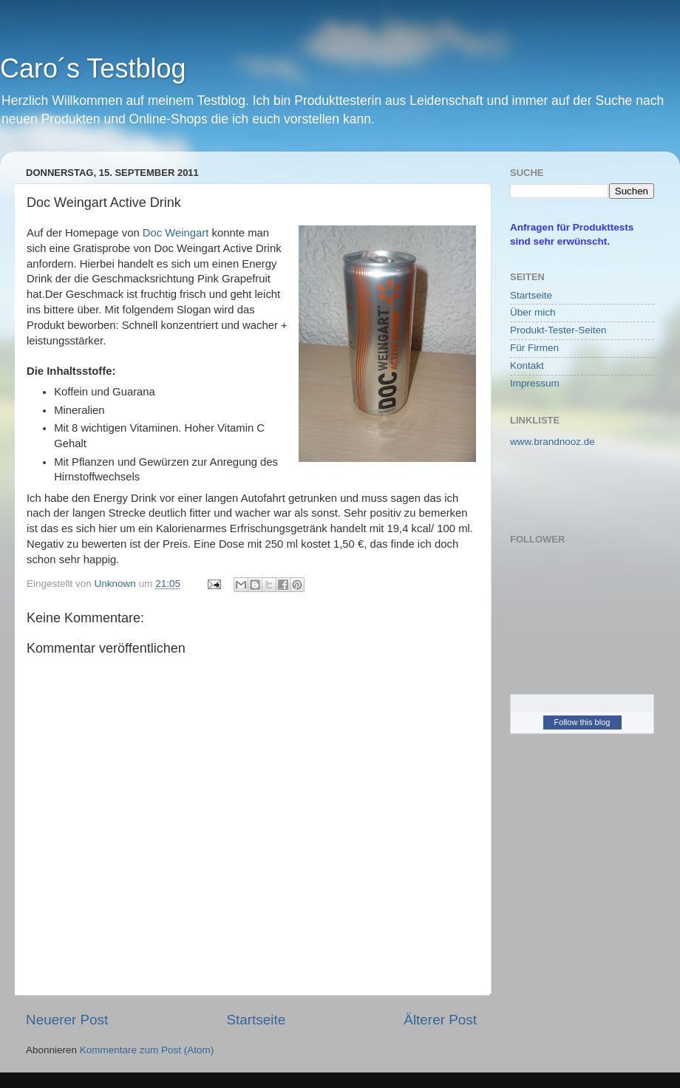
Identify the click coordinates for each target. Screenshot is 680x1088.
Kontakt (527, 365)
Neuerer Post (67, 1019)
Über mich (533, 312)
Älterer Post (440, 1019)
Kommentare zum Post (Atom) (147, 1049)
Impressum (535, 383)
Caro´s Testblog (93, 68)
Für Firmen (534, 347)
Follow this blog (582, 722)
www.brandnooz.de (552, 441)
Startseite (255, 1019)
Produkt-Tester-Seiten (558, 330)
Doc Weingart (177, 233)
